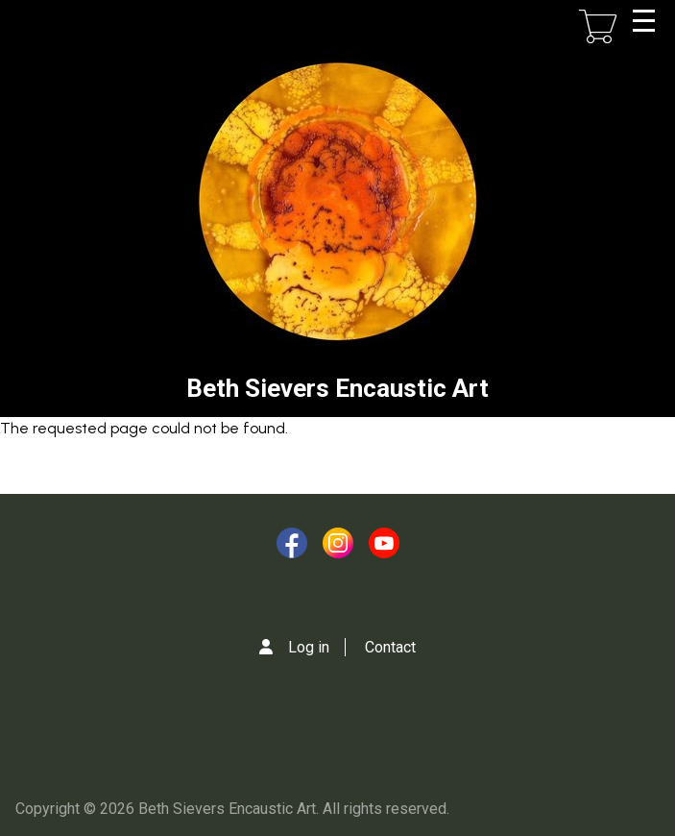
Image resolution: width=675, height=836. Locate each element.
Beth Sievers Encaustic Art (337, 388)
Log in (308, 647)
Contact (390, 647)
